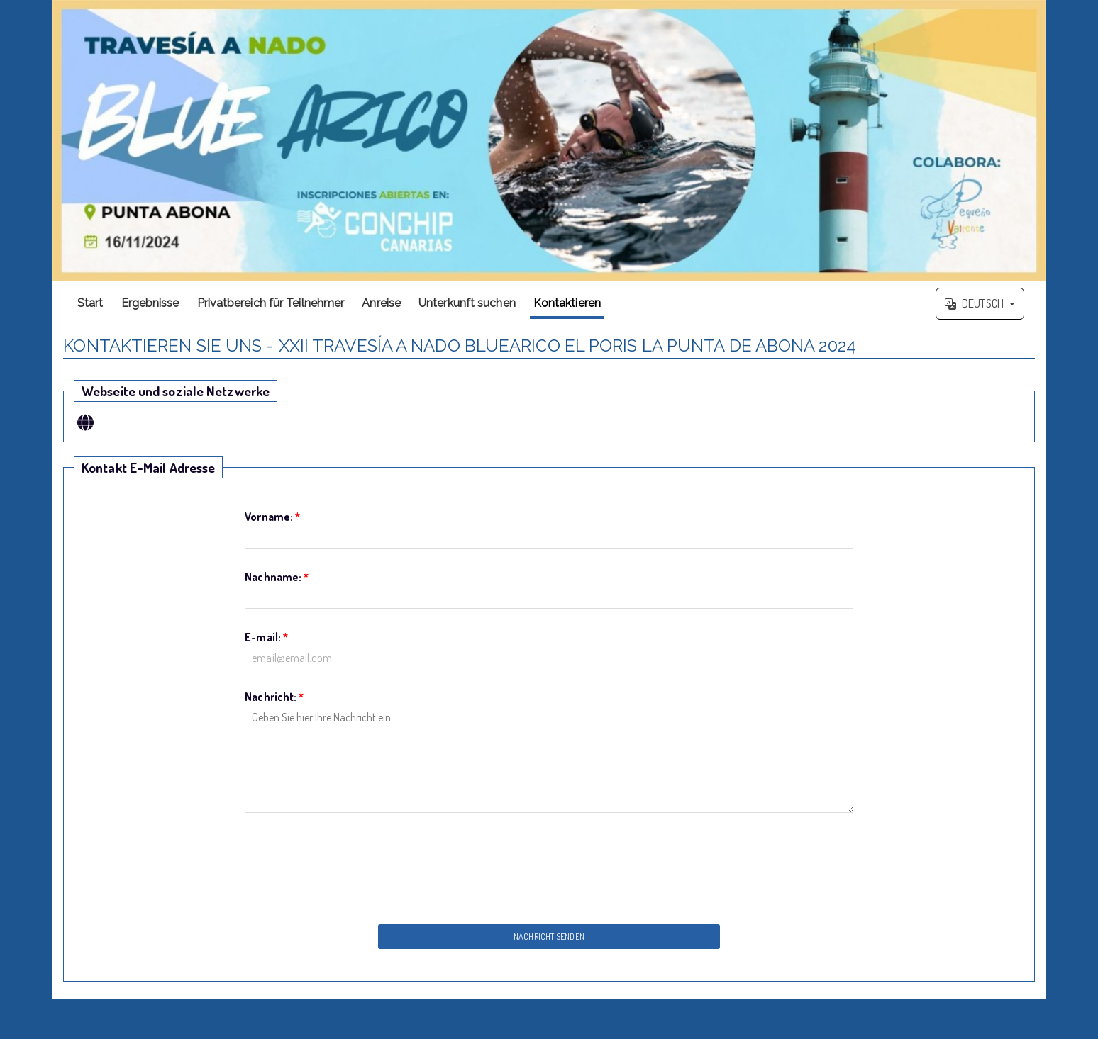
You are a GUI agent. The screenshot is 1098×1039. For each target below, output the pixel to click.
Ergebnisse (150, 303)
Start (90, 303)
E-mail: (266, 637)
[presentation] (549, 864)
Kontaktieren (567, 303)
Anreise (381, 303)
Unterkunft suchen (467, 303)
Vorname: (272, 517)
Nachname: (277, 577)
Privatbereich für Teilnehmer (271, 303)
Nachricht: (274, 697)
